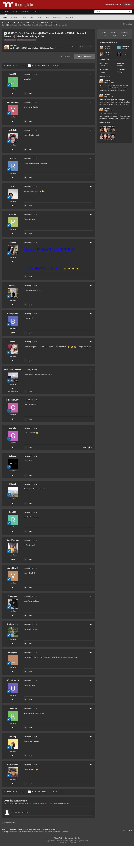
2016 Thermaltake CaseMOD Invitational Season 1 (39, 48)
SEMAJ (12, 484)
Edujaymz (12, 652)
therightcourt (13, 624)
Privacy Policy (58, 838)
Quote (30, 93)
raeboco (12, 158)
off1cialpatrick (12, 680)
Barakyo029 (12, 313)
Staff (47, 17)
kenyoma (13, 708)
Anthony (12, 736)
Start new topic (65, 56)
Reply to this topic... (21, 812)
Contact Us (69, 838)
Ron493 (12, 512)
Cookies (77, 838)
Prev (9, 66)
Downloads (14, 17)
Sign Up (127, 4)
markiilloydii (12, 568)
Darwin (85, 447)
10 (39, 66)
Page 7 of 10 (57, 66)
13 (13, 333)
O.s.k (124, 53)
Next (43, 66)
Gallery (32, 17)
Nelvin (12, 341)
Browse (6, 13)
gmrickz (12, 428)
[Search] (105, 11)
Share (73, 47)
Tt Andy (14, 46)
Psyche (12, 214)
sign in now (48, 803)
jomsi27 (12, 74)
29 (13, 559)
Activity (14, 11)
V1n (12, 186)
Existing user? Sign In (113, 4)
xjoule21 (12, 285)
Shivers (12, 242)
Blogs (40, 17)
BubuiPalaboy (12, 540)
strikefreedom (126, 46)
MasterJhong (13, 102)
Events (24, 17)
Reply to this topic (84, 56)
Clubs (34, 11)
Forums (4, 17)
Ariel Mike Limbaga (12, 370)
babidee (12, 456)
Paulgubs (12, 596)
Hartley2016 (12, 764)
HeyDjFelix (12, 130)
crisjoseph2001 (13, 400)
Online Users (57, 17)
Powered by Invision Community (67, 843)
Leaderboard (69, 17)
